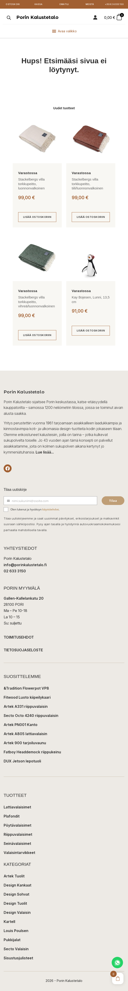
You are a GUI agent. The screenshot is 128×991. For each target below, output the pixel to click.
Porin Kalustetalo (37, 17)
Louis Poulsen (16, 930)
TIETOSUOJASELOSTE (23, 650)
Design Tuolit (15, 903)
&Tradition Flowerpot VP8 (26, 688)
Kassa (38, 4)
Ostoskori (12, 4)
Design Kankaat (17, 885)
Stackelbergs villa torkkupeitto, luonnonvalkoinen (31, 183)
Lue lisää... (45, 452)
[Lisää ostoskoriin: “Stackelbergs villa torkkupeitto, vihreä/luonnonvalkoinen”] (37, 335)
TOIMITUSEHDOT (19, 637)
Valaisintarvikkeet (19, 852)
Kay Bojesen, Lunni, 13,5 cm (91, 299)
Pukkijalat (12, 940)
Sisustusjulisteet (18, 958)
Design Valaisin (17, 912)
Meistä (89, 4)
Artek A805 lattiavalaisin (25, 733)
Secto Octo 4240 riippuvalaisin (31, 715)
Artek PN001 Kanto (20, 724)
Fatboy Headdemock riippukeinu (32, 752)
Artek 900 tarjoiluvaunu (25, 743)
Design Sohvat (16, 894)
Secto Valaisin (16, 949)
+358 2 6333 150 (114, 4)
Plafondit (12, 816)
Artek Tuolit (14, 876)
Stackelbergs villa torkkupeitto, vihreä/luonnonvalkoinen (36, 301)
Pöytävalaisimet (17, 825)
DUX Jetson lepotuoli (22, 761)
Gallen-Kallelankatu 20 (24, 598)
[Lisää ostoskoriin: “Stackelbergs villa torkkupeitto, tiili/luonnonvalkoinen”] (91, 217)
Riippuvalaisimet (18, 834)
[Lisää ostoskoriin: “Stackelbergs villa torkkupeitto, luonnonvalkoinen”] (37, 217)
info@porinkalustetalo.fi (25, 565)
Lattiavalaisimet (17, 807)
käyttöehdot (50, 509)
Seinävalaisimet (17, 843)
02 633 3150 (15, 571)
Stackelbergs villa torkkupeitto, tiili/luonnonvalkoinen (87, 183)
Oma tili (64, 4)
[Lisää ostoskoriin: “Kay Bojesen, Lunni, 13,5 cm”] (91, 331)
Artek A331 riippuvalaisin (26, 706)
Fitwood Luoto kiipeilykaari (27, 697)
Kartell (9, 921)
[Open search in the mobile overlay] (8, 17)
